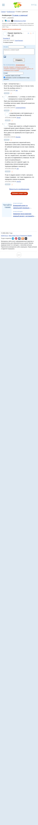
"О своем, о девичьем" (20, 15)
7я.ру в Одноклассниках (23, 238)
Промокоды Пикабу (26, 235)
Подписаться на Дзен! (20, 21)
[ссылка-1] (6, 38)
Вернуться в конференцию (19, 189)
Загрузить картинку (5, 56)
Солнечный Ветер (21, 107)
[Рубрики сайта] (3, 5)
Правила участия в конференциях (11, 29)
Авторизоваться (20, 65)
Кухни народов (17, 203)
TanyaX (19, 117)
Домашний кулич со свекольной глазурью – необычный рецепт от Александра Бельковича (22, 209)
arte (17, 90)
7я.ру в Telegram (13, 238)
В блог (8, 21)
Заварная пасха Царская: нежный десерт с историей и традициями (23, 216)
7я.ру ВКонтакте (19, 238)
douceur (19, 181)
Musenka (18, 137)
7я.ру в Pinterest (16, 238)
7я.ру (26, 238)
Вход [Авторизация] (33, 4)
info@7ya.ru (4, 235)
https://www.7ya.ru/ (14, 235)
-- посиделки (10, 17)
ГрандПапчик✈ (19, 40)
